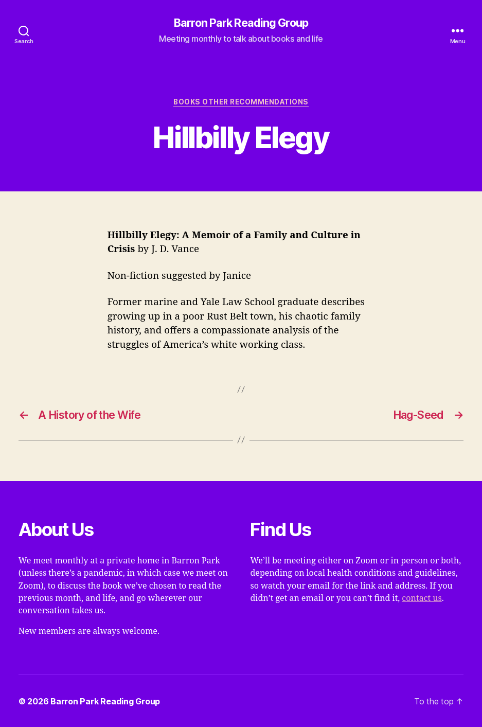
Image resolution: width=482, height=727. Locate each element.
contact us (421, 598)
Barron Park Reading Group (241, 23)
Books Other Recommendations (240, 102)
